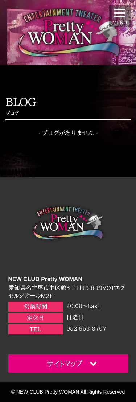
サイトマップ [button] (72, 363)
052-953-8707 (86, 328)
